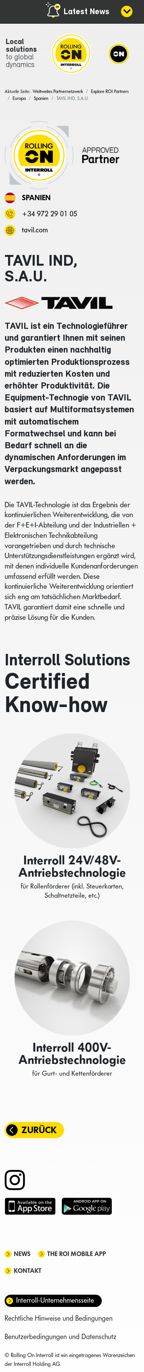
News (22, 1254)
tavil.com (35, 230)
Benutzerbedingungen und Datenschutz (60, 1336)
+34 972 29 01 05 (49, 214)
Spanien (36, 197)
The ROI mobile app (76, 1254)
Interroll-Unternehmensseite (55, 1300)
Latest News (86, 12)
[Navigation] (119, 53)
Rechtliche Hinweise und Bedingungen (59, 1318)
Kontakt (27, 1271)
